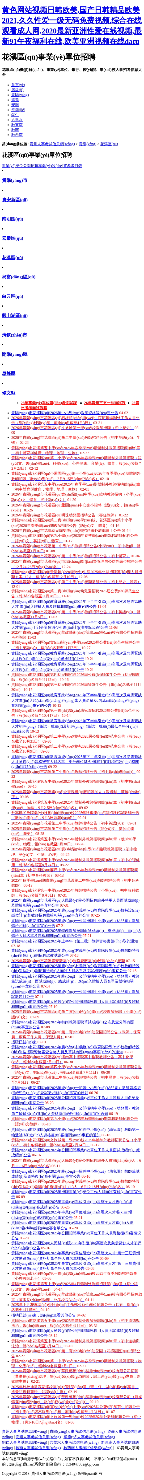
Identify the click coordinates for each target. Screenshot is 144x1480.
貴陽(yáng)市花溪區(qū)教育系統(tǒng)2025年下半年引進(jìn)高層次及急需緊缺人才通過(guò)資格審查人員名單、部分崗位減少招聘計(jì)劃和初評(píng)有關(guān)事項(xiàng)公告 (76, 762)
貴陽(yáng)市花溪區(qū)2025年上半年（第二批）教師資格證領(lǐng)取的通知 (74, 941)
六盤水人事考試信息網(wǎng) (74, 1442)
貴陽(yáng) (87, 144)
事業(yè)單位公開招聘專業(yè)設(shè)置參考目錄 (42, 166)
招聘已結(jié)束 (24, 1042)
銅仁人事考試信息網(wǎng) (24, 1442)
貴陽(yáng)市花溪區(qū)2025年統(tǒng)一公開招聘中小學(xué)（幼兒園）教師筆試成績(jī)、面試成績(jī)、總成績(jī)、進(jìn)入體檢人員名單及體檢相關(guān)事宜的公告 (75, 981)
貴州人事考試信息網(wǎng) (52, 144)
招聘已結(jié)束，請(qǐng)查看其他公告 (43, 1315)
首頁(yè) (18, 85)
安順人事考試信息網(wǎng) (38, 1437)
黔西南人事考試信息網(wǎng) (88, 1448)
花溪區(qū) (109, 144)
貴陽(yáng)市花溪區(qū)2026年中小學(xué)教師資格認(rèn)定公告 (64, 413)
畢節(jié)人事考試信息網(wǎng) (89, 1437)
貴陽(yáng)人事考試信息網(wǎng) (77, 1431)
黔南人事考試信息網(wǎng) (38, 1448)
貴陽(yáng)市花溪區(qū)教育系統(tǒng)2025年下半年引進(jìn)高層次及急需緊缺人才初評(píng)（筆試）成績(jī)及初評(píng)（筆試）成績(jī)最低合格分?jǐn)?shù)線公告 (76, 726)
